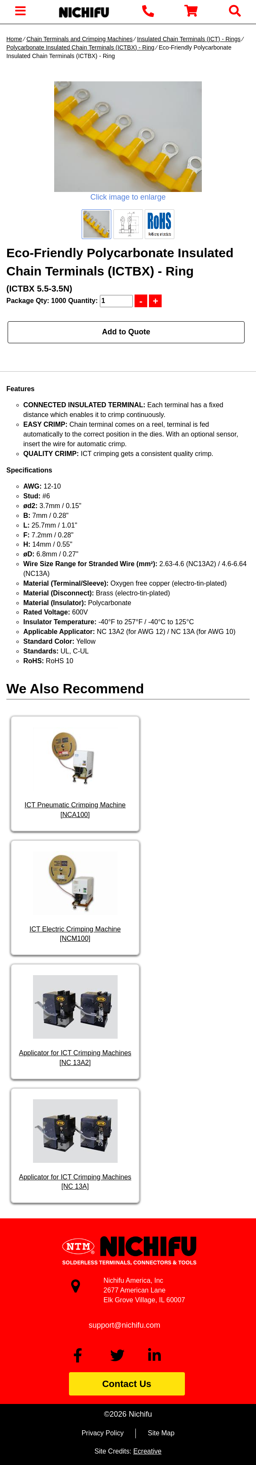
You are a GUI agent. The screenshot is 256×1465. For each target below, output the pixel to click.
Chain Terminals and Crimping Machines (79, 39)
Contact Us (126, 1384)
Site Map (161, 1433)
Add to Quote (126, 332)
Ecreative (147, 1451)
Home (14, 39)
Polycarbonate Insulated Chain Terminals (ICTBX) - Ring (80, 47)
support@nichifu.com (124, 1325)
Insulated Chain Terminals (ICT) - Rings (189, 39)
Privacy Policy (103, 1433)
